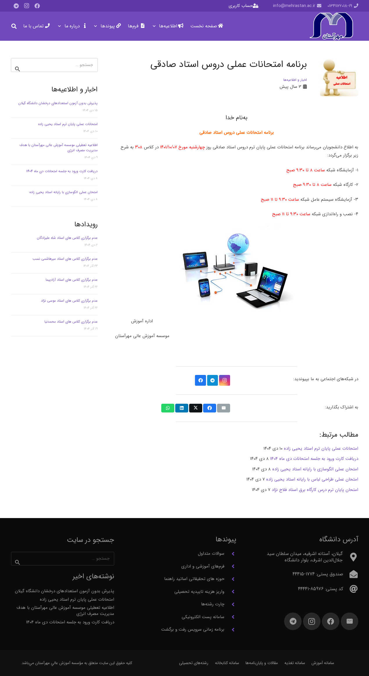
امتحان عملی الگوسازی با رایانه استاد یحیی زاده (63, 192)
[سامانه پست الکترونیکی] (230, 617)
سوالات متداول (211, 553)
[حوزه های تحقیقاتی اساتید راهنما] (230, 579)
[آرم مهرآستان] (331, 26)
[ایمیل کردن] (223, 408)
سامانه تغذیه (294, 663)
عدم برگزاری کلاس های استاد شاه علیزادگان (67, 238)
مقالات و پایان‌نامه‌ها (262, 663)
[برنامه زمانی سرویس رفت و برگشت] (230, 630)
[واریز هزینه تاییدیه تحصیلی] (230, 592)
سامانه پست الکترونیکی (203, 616)
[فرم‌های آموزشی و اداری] (230, 566)
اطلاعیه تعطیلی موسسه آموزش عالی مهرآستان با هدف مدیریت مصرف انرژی (58, 147)
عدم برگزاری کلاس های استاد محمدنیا (71, 321)
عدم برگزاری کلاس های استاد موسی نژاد (69, 300)
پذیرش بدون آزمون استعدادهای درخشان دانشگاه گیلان (58, 103)
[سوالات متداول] (230, 554)
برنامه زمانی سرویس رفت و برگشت (192, 629)
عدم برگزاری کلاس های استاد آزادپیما (72, 279)
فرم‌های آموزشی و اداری (202, 566)
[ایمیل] (349, 621)
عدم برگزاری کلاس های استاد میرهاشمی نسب (65, 258)
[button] (155, 26)
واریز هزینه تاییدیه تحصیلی (199, 591)
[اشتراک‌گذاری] (209, 408)
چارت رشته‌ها (212, 604)
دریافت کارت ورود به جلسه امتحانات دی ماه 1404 (62, 171)
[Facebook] (37, 6)
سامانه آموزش (322, 663)
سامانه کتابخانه (227, 663)
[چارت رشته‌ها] (230, 604)
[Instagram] (27, 6)
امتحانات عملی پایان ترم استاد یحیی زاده (68, 124)
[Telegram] (16, 6)
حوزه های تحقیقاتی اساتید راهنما (194, 578)
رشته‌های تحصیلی (193, 663)
